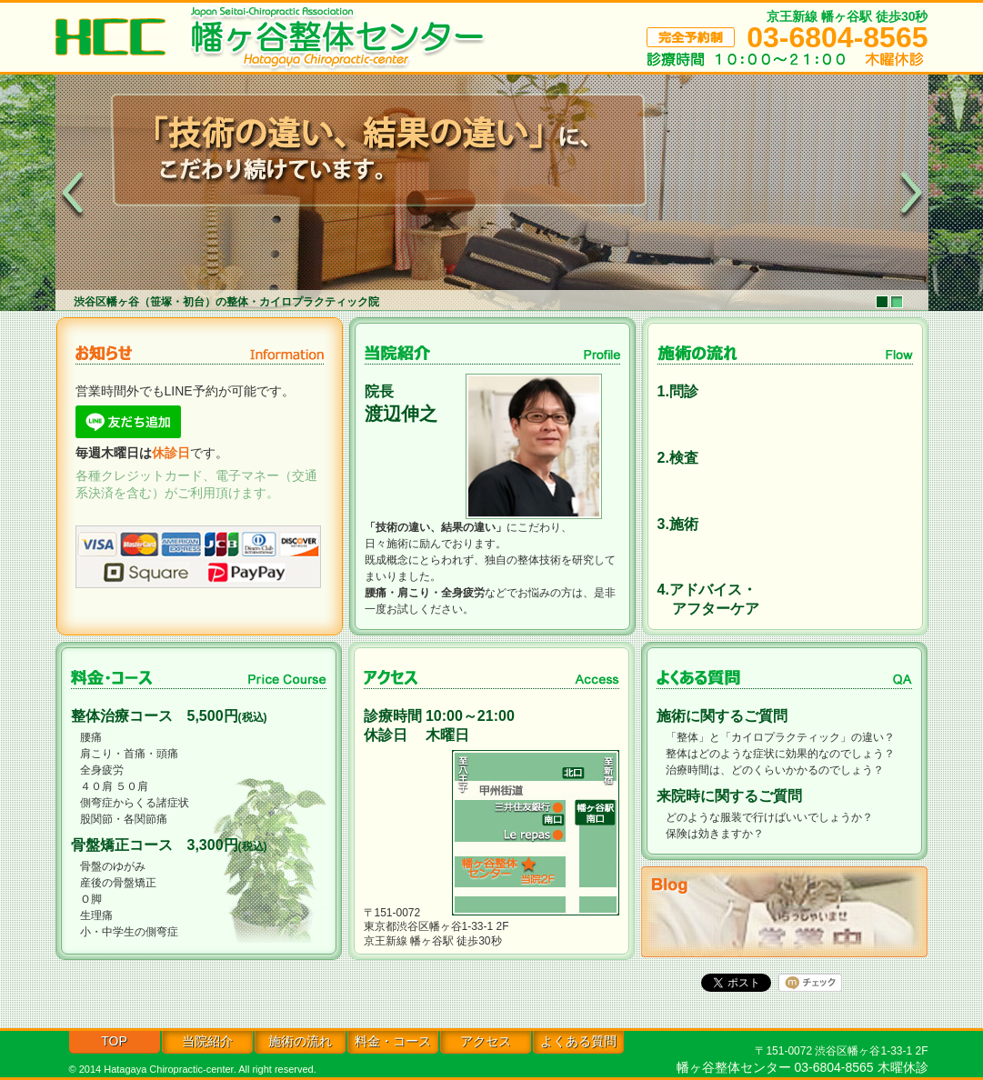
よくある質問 (578, 1041)
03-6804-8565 (837, 37)
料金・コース (393, 1041)
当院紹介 (207, 1041)
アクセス (485, 1041)
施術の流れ (300, 1041)
